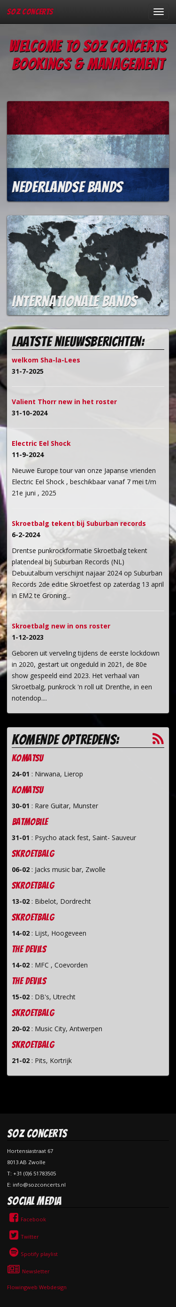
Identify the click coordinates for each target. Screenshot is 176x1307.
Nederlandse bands (67, 187)
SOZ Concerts (30, 11)
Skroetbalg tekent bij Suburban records (79, 523)
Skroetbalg (33, 854)
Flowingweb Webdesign (37, 1287)
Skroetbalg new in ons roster (61, 625)
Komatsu (28, 758)
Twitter (23, 1236)
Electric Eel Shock (41, 443)
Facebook (26, 1219)
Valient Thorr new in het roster (64, 401)
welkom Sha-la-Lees (46, 359)
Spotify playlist (32, 1253)
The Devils (29, 949)
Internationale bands (75, 301)
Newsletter (28, 1271)
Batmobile (30, 822)
